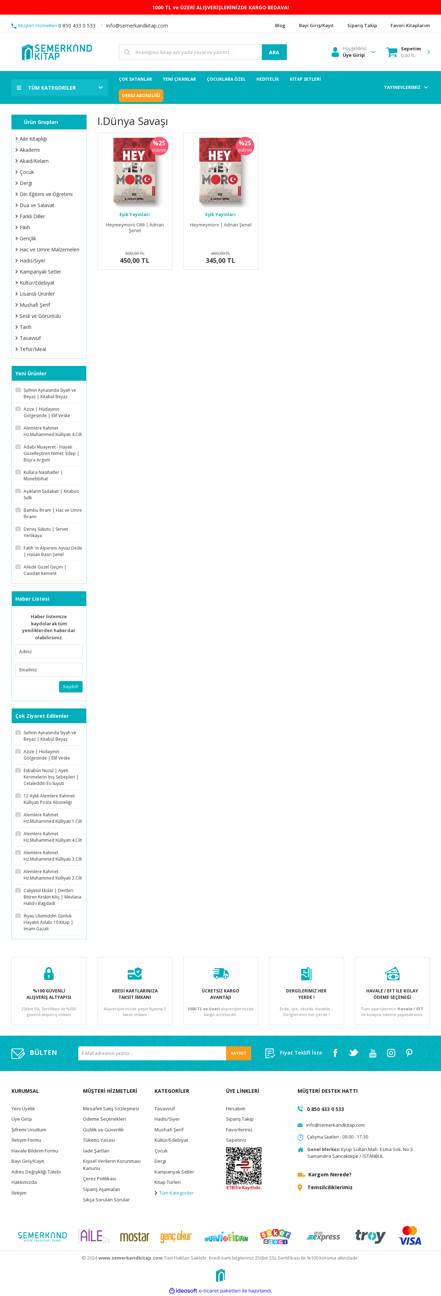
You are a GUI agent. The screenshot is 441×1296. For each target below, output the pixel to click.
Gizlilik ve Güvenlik (103, 1129)
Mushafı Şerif (169, 1129)
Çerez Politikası (99, 1178)
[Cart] (403, 52)
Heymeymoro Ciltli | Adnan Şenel (135, 228)
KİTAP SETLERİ (305, 79)
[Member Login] (349, 52)
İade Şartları (96, 1150)
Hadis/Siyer (167, 1119)
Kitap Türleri (168, 1182)
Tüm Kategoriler (174, 1193)
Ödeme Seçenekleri (104, 1119)
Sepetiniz (236, 1140)
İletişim (18, 1193)
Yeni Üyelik (23, 1108)
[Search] (203, 52)
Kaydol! (70, 687)
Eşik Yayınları (134, 214)
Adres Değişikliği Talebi (36, 1172)
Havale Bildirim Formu (34, 1150)
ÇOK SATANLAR (135, 79)
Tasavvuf (165, 1108)
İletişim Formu (26, 1140)
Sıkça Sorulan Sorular (106, 1199)
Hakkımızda (24, 1182)
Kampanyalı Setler (174, 1172)
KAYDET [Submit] (238, 1053)
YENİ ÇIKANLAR (179, 79)
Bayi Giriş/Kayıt (27, 1161)
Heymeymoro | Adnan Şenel (220, 225)
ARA (274, 52)
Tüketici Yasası (99, 1140)
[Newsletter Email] (164, 1053)
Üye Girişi (21, 1119)
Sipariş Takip (240, 1119)
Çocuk (161, 1150)
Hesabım (235, 1108)
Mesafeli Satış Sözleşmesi (111, 1108)
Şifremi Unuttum (28, 1129)
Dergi (160, 1161)
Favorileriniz (239, 1129)
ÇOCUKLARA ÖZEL (226, 79)
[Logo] (56, 52)
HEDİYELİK (267, 79)
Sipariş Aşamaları (101, 1189)
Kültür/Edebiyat (171, 1140)
